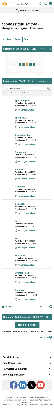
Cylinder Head (22, 273)
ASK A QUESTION (27, 325)
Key (17, 221)
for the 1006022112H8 (18, 81)
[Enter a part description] (27, 88)
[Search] (40, 4)
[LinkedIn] (22, 385)
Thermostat (20, 117)
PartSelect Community (15, 368)
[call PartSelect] (46, 4)
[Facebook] (13, 385)
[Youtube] (40, 385)
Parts (17, 39)
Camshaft (19, 204)
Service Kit (20, 255)
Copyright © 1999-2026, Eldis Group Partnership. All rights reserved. (27, 405)
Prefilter (19, 169)
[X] (31, 385)
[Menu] (10, 4)
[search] (48, 88)
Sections (7, 39)
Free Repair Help (12, 363)
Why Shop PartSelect (14, 374)
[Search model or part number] (29, 4)
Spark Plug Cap (22, 100)
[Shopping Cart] (50, 4)
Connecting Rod (22, 135)
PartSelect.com (11, 357)
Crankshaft (20, 152)
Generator (20, 186)
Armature (19, 290)
